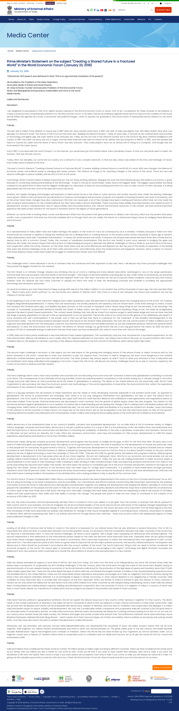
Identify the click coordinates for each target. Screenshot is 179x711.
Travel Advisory (95, 19)
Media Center (43, 19)
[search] (151, 10)
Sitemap (30, 3)
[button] (162, 667)
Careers (158, 19)
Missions (141, 19)
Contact (40, 3)
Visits (31, 19)
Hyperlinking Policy (67, 696)
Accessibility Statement (88, 696)
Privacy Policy (34, 696)
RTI (149, 19)
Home (11, 19)
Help (18, 699)
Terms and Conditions (16, 696)
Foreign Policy (59, 19)
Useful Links (129, 19)
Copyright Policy (50, 696)
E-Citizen (105, 696)
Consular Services (77, 19)
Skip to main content (16, 3)
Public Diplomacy (113, 19)
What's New (163, 9)
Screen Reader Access (131, 3)
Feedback (50, 3)
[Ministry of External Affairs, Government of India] (30, 10)
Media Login (62, 3)
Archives (10, 699)
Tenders (114, 696)
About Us (21, 19)
